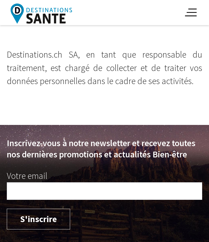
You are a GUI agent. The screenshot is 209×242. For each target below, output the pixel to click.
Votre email (27, 175)
